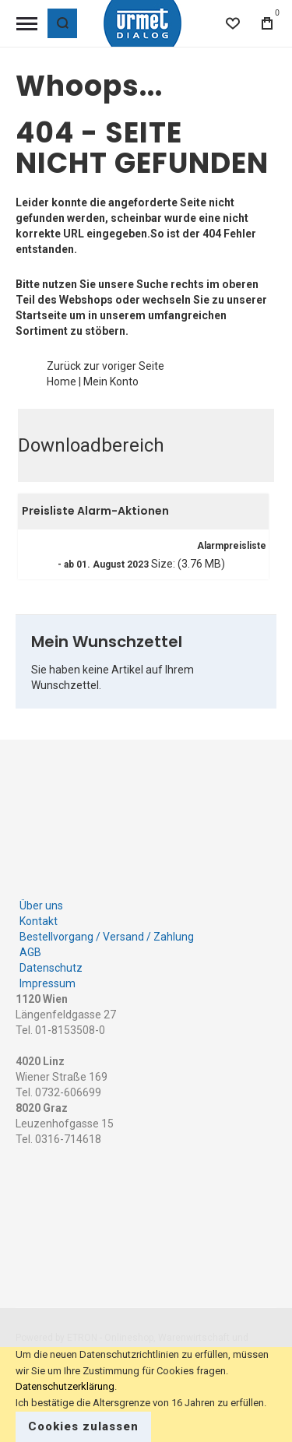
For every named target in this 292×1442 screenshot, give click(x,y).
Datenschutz (51, 968)
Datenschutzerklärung (65, 1386)
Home (61, 381)
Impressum (47, 983)
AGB (30, 952)
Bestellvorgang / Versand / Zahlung (106, 936)
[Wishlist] (233, 23)
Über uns (41, 905)
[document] (146, 1394)
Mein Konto (111, 381)
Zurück (64, 366)
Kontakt (38, 921)
